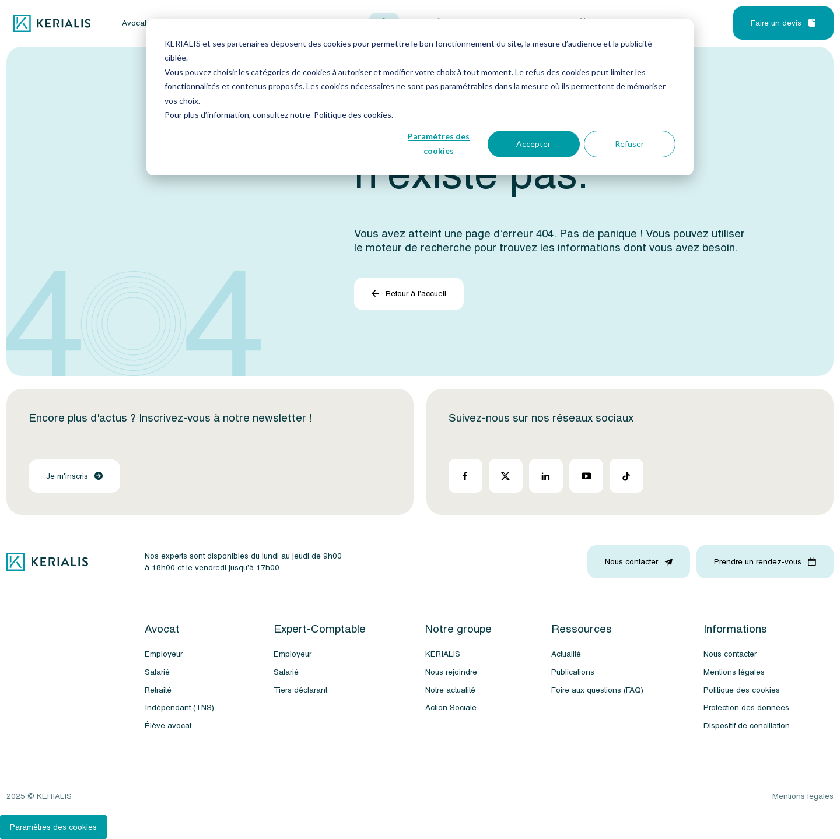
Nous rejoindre (451, 672)
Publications (572, 672)
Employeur (164, 654)
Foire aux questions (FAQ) (597, 690)
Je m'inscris (74, 476)
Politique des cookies (742, 690)
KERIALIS (442, 654)
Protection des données (746, 707)
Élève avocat (168, 725)
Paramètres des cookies (439, 143)
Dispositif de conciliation (747, 725)
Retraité (158, 690)
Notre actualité (450, 690)
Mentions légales (734, 672)
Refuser (629, 144)
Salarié (157, 672)
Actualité (566, 654)
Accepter (533, 144)
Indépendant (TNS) (179, 707)
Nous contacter (730, 654)
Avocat (134, 23)
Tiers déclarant (300, 690)
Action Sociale (451, 707)
